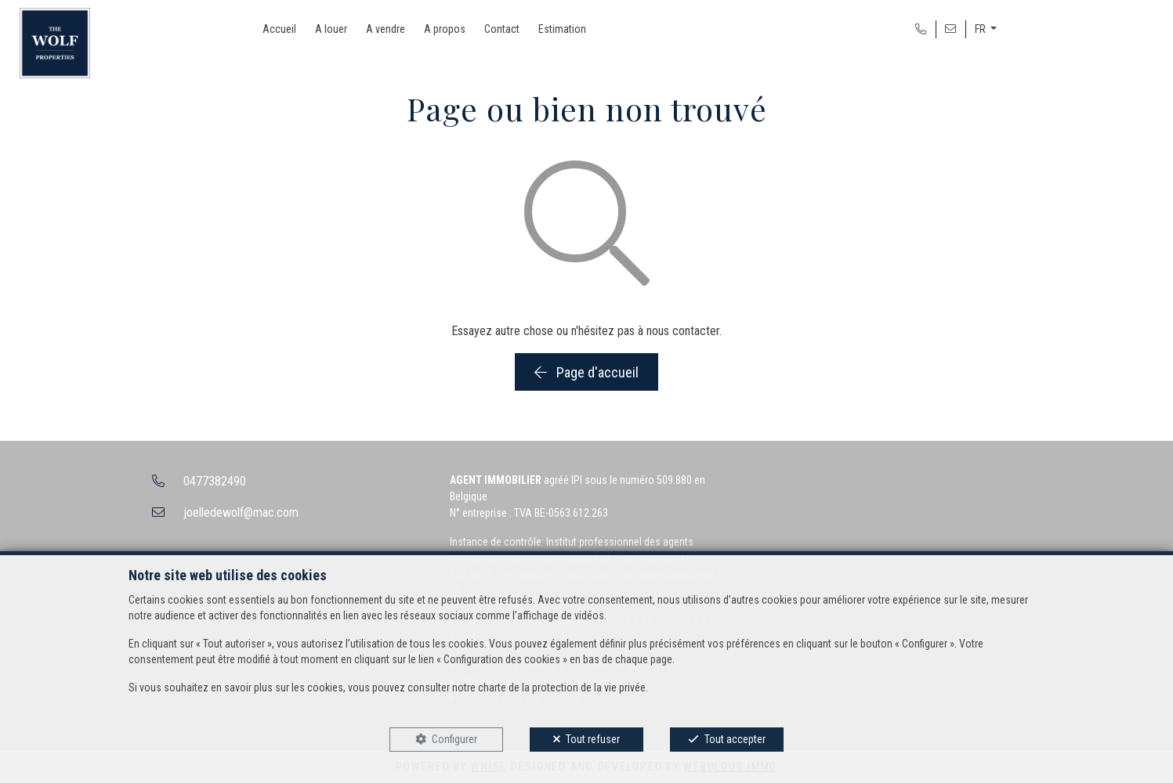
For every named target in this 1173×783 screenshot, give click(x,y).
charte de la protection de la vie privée (562, 687)
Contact (502, 29)
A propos (444, 29)
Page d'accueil (586, 372)
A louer (331, 29)
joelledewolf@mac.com (241, 512)
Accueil (279, 29)
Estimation (562, 29)
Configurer (454, 739)
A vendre (385, 29)
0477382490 (214, 481)
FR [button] (981, 29)
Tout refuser (593, 739)
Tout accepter (735, 739)
